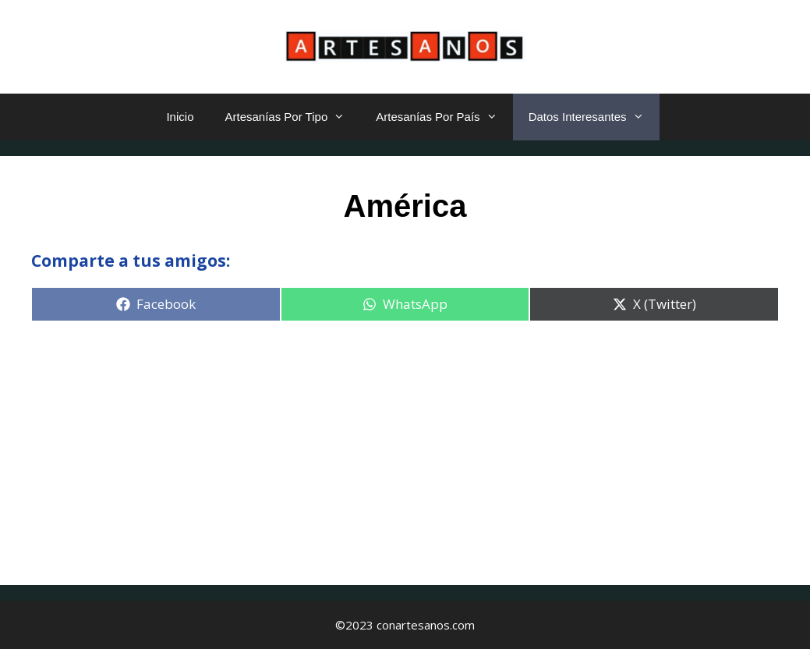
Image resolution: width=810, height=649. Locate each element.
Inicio (179, 116)
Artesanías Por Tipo (292, 117)
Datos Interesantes (594, 117)
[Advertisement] (405, 444)
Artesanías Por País (444, 117)
